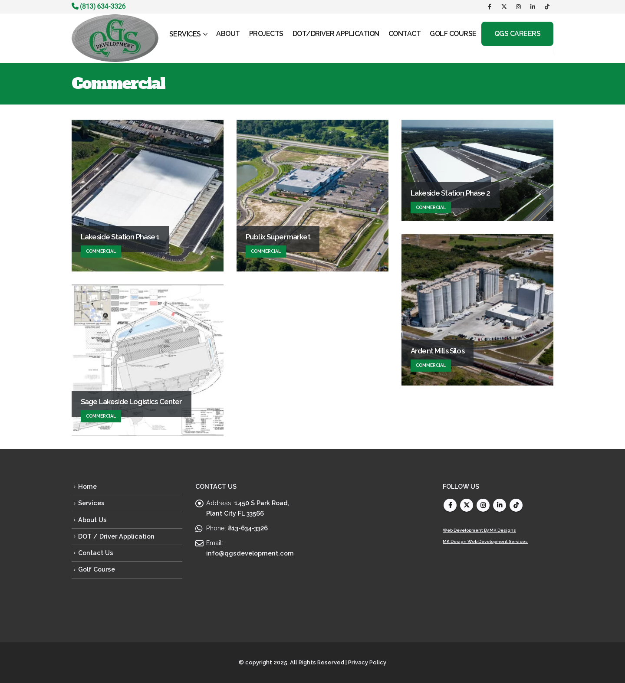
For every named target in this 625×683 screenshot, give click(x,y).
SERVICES (185, 34)
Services (91, 503)
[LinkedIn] (532, 6)
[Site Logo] (115, 38)
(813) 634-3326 (98, 6)
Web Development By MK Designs (479, 530)
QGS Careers (517, 33)
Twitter (466, 505)
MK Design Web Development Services (485, 541)
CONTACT (404, 33)
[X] (504, 6)
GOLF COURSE (453, 33)
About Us (92, 519)
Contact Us (95, 552)
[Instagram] (518, 6)
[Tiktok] (547, 6)
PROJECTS (266, 33)
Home (87, 486)
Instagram (483, 505)
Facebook (450, 505)
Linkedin (499, 505)
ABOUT (228, 33)
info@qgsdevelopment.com (250, 553)
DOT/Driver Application (336, 33)
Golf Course (96, 569)
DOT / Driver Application (116, 536)
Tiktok (516, 505)
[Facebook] (490, 6)
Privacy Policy (367, 662)
